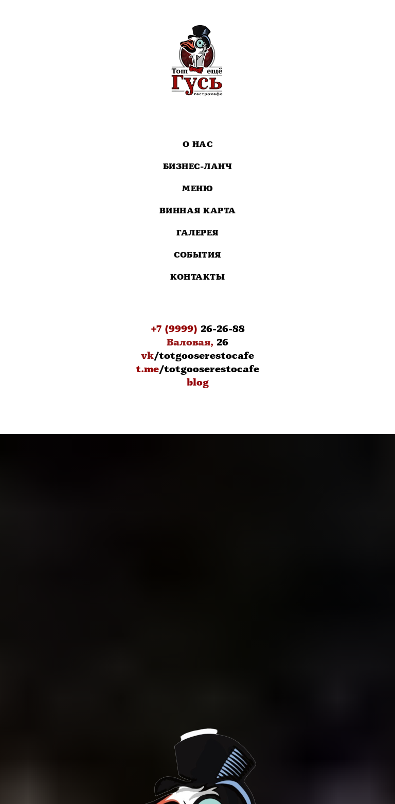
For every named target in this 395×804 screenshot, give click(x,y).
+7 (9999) (174, 329)
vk (147, 355)
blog (198, 382)
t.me (147, 369)
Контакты (197, 277)
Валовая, (190, 342)
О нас (198, 145)
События (197, 255)
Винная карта (197, 211)
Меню (197, 189)
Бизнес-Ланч (197, 167)
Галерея (197, 233)
